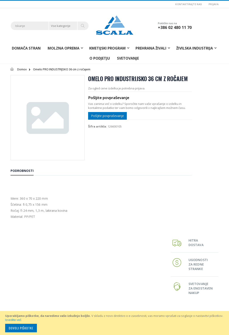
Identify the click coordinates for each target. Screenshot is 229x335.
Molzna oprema (164, 261)
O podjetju (99, 58)
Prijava (213, 4)
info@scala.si (19, 292)
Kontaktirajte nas (188, 4)
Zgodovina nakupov (95, 271)
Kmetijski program (165, 266)
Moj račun (88, 266)
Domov (22, 69)
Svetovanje (128, 58)
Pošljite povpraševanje (96, 128)
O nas (86, 261)
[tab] (25, 158)
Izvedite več (13, 320)
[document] (115, 323)
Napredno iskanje (94, 276)
